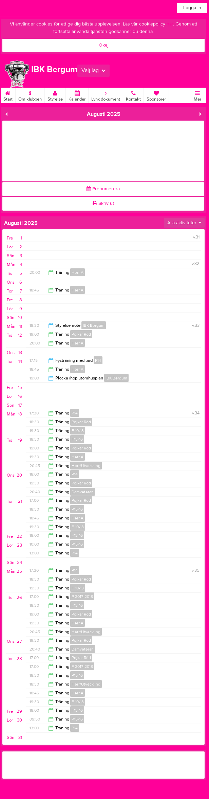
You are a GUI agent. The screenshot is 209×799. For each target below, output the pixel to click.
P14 (98, 360)
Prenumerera (103, 189)
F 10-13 (78, 430)
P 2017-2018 (82, 596)
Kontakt (133, 95)
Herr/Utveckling (86, 465)
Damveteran (83, 492)
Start (8, 95)
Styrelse (55, 95)
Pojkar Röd (81, 334)
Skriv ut (103, 203)
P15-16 (77, 509)
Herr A (77, 272)
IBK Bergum (93, 325)
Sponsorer (156, 95)
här (170, 24)
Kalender (77, 95)
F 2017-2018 (82, 666)
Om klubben (30, 95)
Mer (197, 95)
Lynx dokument (105, 95)
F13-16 (77, 439)
